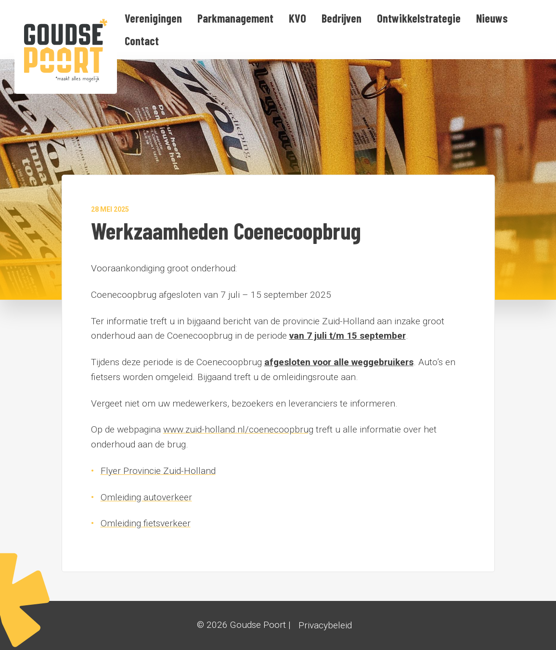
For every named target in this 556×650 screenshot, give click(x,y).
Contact (142, 41)
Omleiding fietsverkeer (146, 523)
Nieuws (492, 18)
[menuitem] (153, 18)
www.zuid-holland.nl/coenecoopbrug (238, 429)
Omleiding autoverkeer (146, 497)
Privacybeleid (325, 625)
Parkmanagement (235, 18)
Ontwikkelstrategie (419, 18)
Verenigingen (153, 18)
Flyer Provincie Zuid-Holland (158, 470)
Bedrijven (342, 18)
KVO (297, 18)
